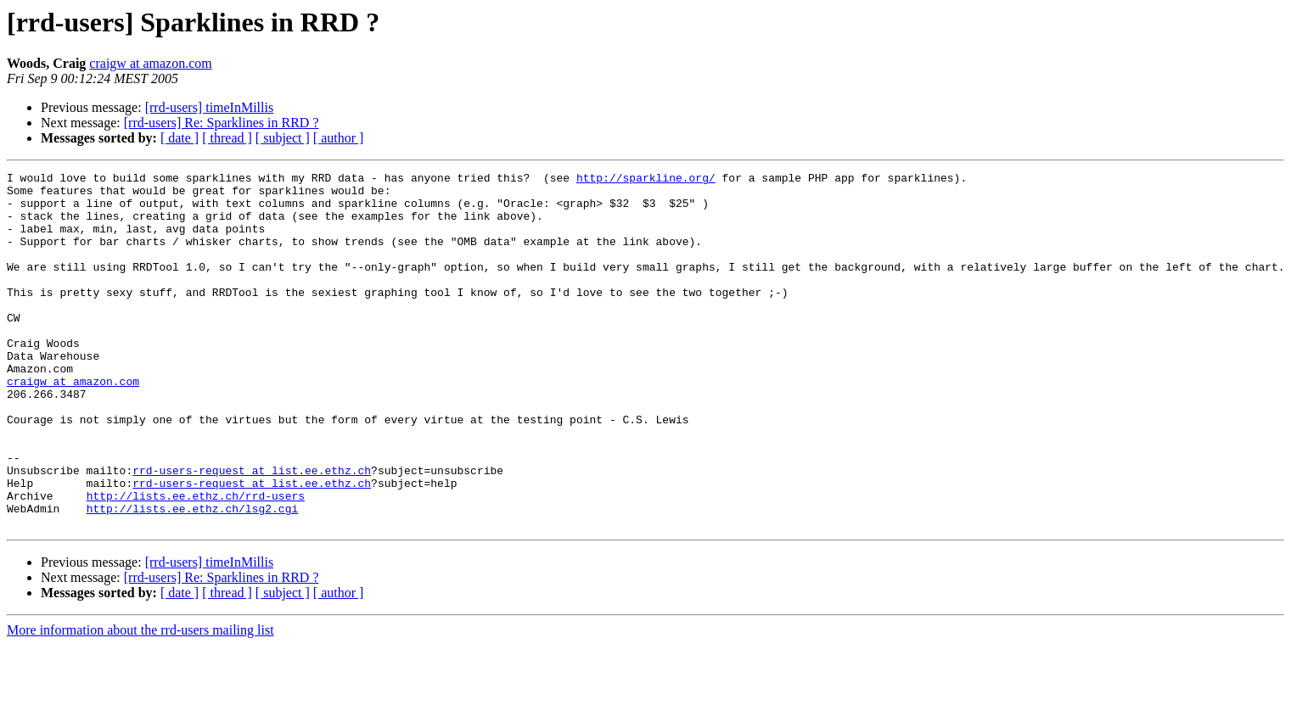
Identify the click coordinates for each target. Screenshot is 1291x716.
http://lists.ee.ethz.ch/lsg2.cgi (193, 577)
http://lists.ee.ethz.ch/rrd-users (196, 561)
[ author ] (338, 138)
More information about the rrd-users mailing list (140, 701)
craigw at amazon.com (150, 63)
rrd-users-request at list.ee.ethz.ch (251, 531)
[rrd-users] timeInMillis (209, 107)
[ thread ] (227, 138)
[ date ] (179, 138)
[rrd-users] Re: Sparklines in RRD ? (221, 122)
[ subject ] (282, 138)
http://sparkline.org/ (646, 179)
